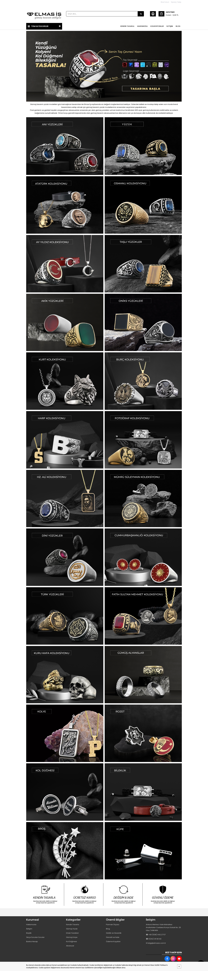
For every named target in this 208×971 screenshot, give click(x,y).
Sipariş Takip (176, 2)
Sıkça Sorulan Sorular (35, 937)
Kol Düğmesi (71, 941)
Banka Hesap (32, 941)
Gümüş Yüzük (72, 929)
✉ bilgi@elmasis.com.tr (156, 943)
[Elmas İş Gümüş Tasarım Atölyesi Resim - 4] (163, 894)
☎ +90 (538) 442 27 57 (156, 934)
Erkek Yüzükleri (72, 933)
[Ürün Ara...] (141, 13)
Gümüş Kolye (71, 937)
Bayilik (29, 933)
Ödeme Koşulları (113, 941)
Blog (108, 929)
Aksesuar (70, 945)
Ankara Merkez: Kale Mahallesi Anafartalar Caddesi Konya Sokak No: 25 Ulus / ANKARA (163, 927)
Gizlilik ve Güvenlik (113, 933)
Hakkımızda (31, 924)
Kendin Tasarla (72, 924)
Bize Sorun (165, 2)
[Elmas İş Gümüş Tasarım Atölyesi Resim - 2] (143, 146)
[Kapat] (179, 966)
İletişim (29, 929)
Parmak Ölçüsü (112, 924)
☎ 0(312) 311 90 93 (153, 939)
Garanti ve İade (112, 937)
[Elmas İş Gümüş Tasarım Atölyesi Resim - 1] (64, 146)
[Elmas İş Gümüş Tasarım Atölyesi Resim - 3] (124, 894)
